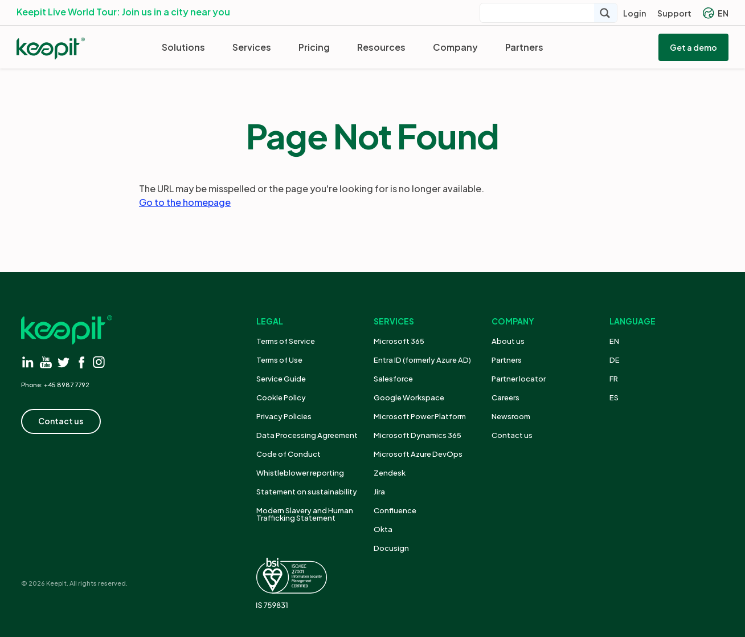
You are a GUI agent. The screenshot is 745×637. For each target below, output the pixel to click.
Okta (383, 529)
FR (613, 378)
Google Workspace (409, 397)
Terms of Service (285, 341)
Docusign (391, 548)
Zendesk (390, 472)
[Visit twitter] (63, 362)
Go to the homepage (185, 202)
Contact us (512, 435)
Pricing (314, 47)
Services (251, 47)
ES (614, 397)
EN (715, 13)
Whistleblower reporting (300, 472)
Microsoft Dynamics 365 (417, 435)
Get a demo (693, 47)
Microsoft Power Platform (420, 416)
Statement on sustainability (306, 491)
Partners (524, 47)
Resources (381, 47)
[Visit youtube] (46, 362)
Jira (379, 491)
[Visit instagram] (99, 362)
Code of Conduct (288, 454)
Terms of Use (279, 359)
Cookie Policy (281, 397)
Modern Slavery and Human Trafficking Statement (304, 514)
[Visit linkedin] (28, 362)
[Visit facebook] (81, 362)
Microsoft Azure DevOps (418, 454)
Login (634, 13)
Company (455, 47)
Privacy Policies (284, 416)
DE (614, 359)
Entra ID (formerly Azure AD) (423, 359)
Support (674, 13)
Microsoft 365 (399, 341)
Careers (505, 397)
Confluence (395, 510)
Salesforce (393, 378)
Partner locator (519, 378)
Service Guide (281, 378)
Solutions (183, 47)
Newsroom (511, 416)
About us (508, 341)
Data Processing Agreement (307, 435)
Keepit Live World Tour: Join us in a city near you (123, 12)
